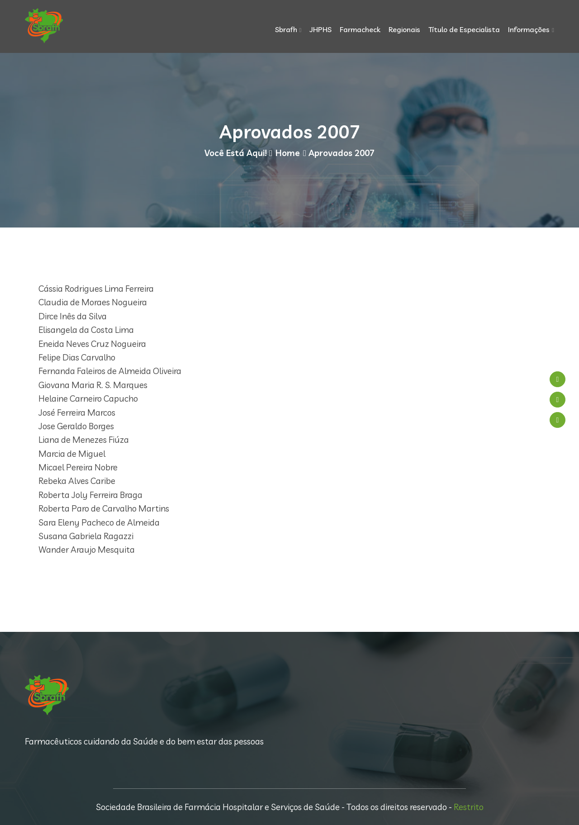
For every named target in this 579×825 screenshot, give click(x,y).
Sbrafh (286, 29)
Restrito (469, 806)
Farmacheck (360, 29)
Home (287, 152)
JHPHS (320, 29)
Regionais (404, 29)
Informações (529, 29)
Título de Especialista (464, 29)
